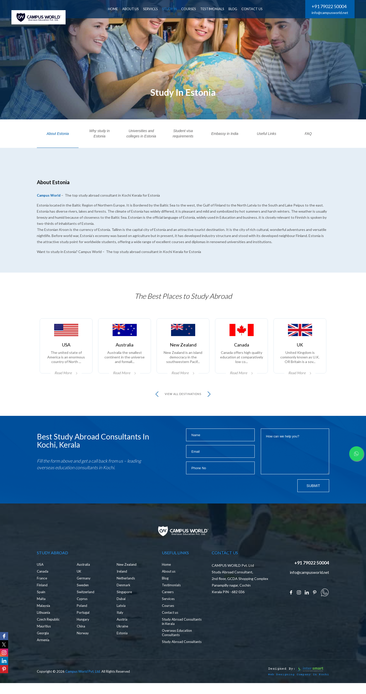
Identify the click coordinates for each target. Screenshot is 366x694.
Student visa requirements (183, 133)
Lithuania (44, 622)
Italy (120, 622)
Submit (313, 493)
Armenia (43, 649)
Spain (41, 601)
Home (166, 574)
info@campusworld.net (330, 12)
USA (40, 574)
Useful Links (266, 134)
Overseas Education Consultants (178, 642)
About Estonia (58, 134)
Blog (165, 588)
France (42, 588)
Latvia (121, 615)
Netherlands (126, 588)
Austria (122, 629)
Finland (42, 594)
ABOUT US (135, 9)
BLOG (237, 9)
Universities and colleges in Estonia (141, 133)
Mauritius (44, 636)
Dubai (121, 608)
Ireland (122, 581)
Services (168, 608)
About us (169, 581)
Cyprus (82, 608)
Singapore (125, 601)
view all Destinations (183, 401)
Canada (43, 581)
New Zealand (127, 574)
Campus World (49, 195)
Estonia (123, 642)
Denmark (124, 594)
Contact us (171, 622)
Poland (82, 615)
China (81, 636)
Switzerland (86, 601)
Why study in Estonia (99, 133)
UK (79, 581)
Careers (168, 601)
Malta (41, 608)
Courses (193, 9)
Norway (83, 642)
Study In (174, 9)
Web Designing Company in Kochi (295, 688)
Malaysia (43, 615)
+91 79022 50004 (329, 6)
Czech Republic (49, 629)
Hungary (83, 629)
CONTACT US (256, 9)
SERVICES (155, 9)
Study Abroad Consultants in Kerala (179, 631)
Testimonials (217, 9)
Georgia (43, 642)
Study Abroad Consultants (173, 653)
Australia (84, 574)
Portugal (83, 622)
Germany (84, 588)
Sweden (83, 594)
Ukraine (123, 636)
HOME (118, 9)
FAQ (308, 134)
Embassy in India (224, 134)
